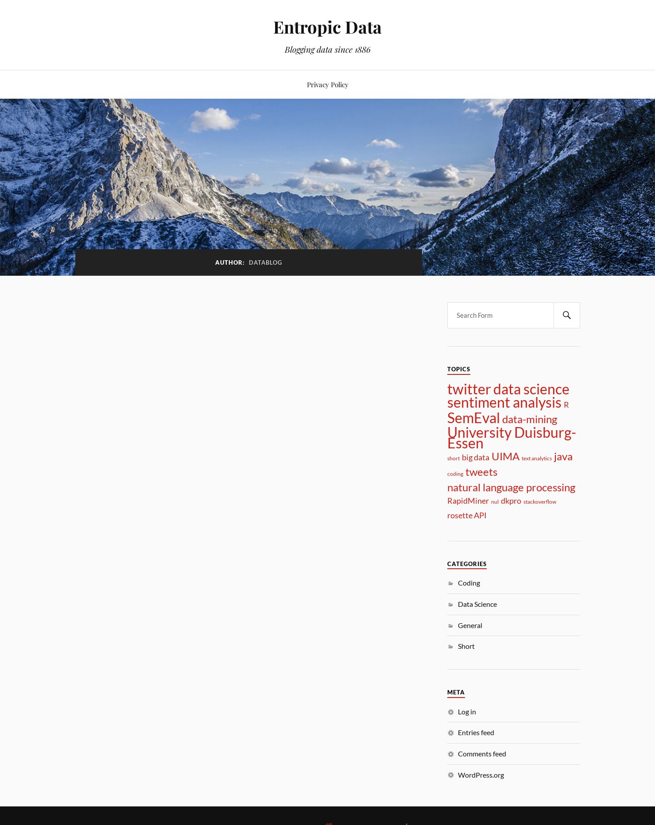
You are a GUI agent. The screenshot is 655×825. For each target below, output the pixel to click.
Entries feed (476, 732)
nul (495, 501)
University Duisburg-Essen (511, 437)
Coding (469, 582)
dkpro (511, 500)
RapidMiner (468, 500)
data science (531, 389)
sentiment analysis (504, 402)
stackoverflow (539, 501)
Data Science (477, 604)
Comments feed (482, 753)
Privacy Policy (328, 84)
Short (466, 646)
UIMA (505, 456)
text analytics (537, 458)
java (563, 456)
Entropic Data (327, 26)
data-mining (529, 419)
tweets (481, 471)
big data (475, 457)
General (470, 625)
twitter (469, 389)
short (453, 458)
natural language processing (511, 487)
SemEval (473, 417)
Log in (467, 711)
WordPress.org (481, 775)
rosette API (467, 515)
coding (455, 473)
